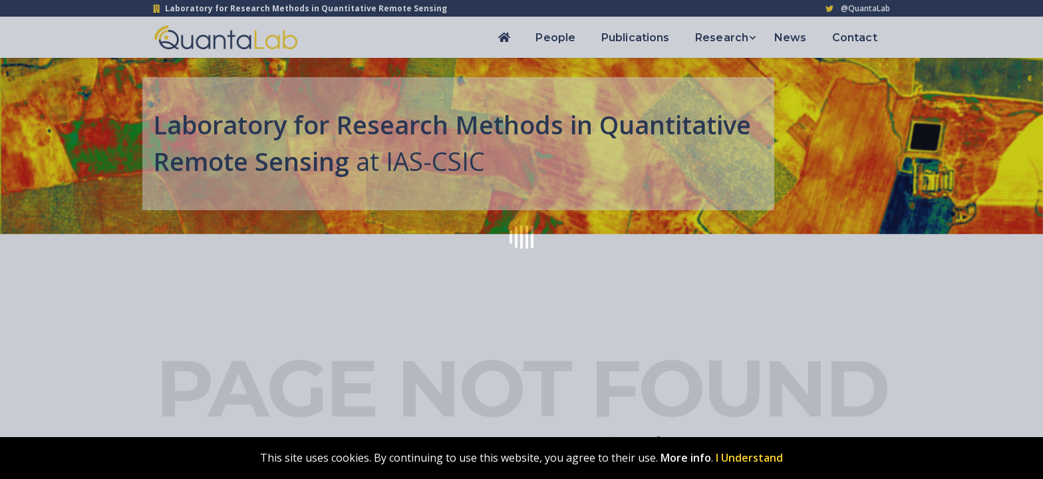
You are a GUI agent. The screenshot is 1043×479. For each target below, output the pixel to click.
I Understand (749, 457)
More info (686, 457)
